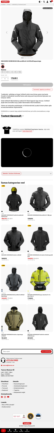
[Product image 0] (22, 58)
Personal (4, 386)
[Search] (44, 2)
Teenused (5, 388)
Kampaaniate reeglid (19, 392)
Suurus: (3, 70)
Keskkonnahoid (6, 407)
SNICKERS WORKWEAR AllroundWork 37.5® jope (40, 215)
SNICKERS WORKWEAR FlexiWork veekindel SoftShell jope (38, 335)
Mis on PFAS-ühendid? (8, 404)
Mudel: (2, 75)
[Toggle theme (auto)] (40, 2)
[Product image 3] (31, 58)
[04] (3, 66)
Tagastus (16, 390)
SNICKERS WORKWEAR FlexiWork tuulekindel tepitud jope (12, 215)
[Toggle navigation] (3, 430)
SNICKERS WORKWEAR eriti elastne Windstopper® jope (40, 255)
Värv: (2, 64)
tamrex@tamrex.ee (7, 365)
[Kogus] (5, 78)
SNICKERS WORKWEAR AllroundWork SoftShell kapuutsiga (12, 295)
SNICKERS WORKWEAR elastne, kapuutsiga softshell (12, 335)
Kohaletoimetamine (19, 388)
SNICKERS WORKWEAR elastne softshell (11, 255)
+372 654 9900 (12, 360)
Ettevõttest (5, 384)
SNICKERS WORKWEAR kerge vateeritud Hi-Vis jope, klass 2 (39, 295)
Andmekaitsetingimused (20, 386)
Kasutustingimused (19, 384)
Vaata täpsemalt (28, 131)
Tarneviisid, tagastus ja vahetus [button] (42, 89)
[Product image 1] (25, 58)
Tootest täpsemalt (12, 116)
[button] (47, 1)
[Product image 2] (28, 58)
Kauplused (5, 390)
